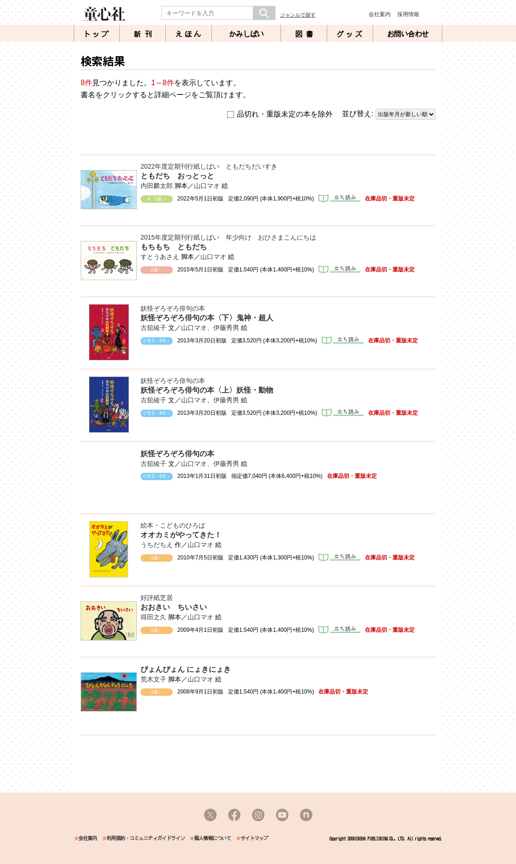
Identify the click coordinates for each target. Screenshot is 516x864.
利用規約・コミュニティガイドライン (145, 838)
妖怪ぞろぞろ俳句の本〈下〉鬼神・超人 (207, 318)
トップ (97, 34)
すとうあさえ (160, 256)
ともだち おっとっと (177, 176)
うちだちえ (157, 544)
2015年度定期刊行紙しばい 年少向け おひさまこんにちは (228, 237)
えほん (189, 34)
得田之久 (153, 617)
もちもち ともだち (174, 247)
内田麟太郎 (157, 185)
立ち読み (339, 198)
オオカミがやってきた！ (181, 535)
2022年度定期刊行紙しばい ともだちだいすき (209, 166)
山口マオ (207, 185)
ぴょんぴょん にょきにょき (186, 669)
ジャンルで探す (298, 15)
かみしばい (246, 34)
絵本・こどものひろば (173, 525)
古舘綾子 (153, 327)
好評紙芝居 (157, 597)
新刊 (145, 34)
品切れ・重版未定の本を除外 (280, 114)
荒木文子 (153, 679)
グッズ (350, 34)
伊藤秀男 (226, 327)
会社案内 (380, 14)
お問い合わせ (407, 34)
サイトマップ (254, 838)
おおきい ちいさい (174, 607)
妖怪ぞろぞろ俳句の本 (173, 308)
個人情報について (212, 838)
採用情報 (408, 14)
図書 (306, 34)
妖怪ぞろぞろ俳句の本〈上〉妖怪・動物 (207, 390)
